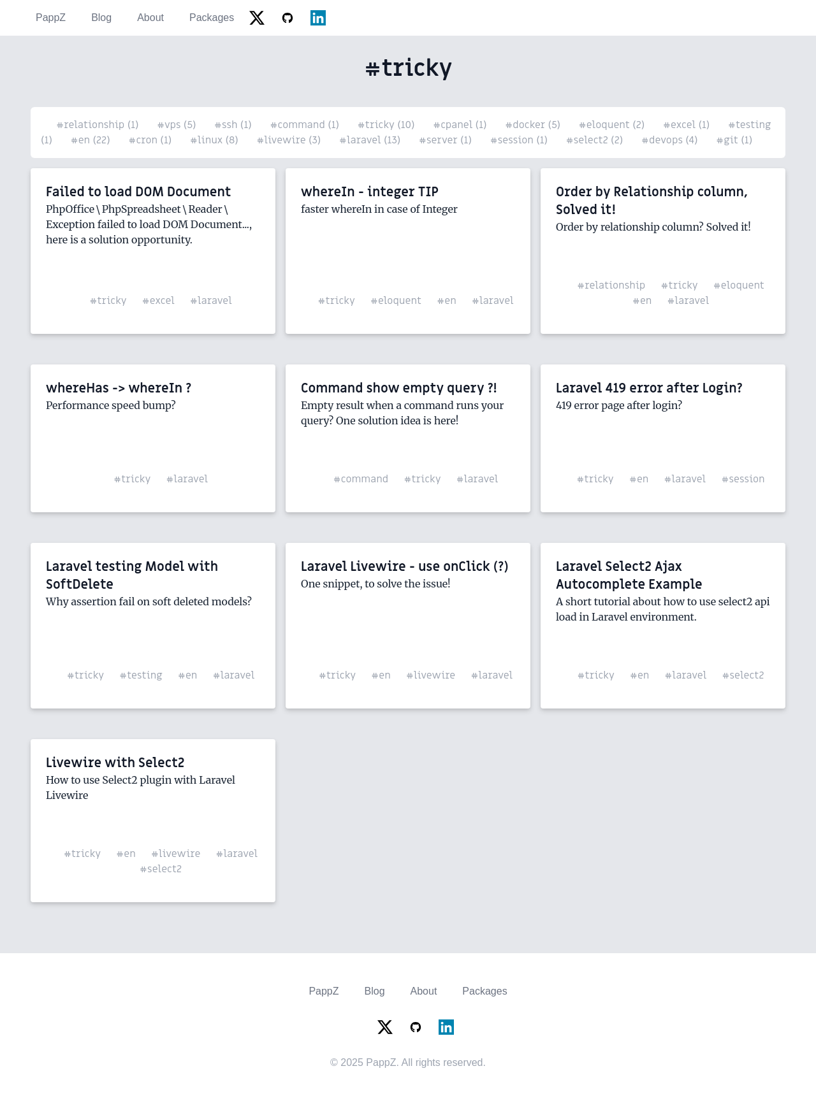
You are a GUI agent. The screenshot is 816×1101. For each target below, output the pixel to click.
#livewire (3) (290, 140)
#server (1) (447, 140)
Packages (211, 17)
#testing (141, 675)
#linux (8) (215, 140)
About (150, 17)
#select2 (743, 675)
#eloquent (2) (613, 125)
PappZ (51, 17)
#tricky (107, 301)
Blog (101, 17)
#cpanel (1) (461, 125)
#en (446, 301)
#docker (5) (534, 125)
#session (742, 479)
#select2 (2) (596, 140)
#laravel (211, 301)
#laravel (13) (371, 140)
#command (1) (306, 125)
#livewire (431, 675)
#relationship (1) (99, 125)
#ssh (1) (234, 125)
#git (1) (734, 140)
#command (361, 479)
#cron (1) (151, 140)
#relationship (611, 285)
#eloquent (395, 301)
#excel (158, 301)
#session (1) (520, 140)
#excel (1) (688, 125)
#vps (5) (178, 125)
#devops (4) (671, 140)
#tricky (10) (388, 125)
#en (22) (91, 140)
